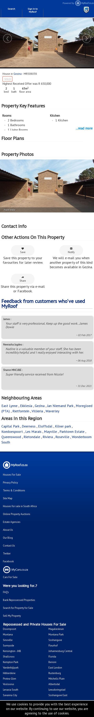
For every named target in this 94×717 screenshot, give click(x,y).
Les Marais (33, 431)
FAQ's (6, 592)
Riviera (48, 437)
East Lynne (9, 405)
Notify (71, 250)
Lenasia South (10, 689)
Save (23, 250)
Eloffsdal (45, 426)
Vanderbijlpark (10, 667)
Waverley (52, 411)
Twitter (7, 553)
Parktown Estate (71, 431)
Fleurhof (53, 645)
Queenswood (11, 437)
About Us (8, 530)
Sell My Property (12, 615)
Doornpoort (9, 629)
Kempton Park (10, 662)
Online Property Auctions (16, 514)
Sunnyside (8, 645)
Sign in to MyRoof (33, 10)
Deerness (29, 426)
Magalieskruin (56, 629)
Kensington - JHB (12, 651)
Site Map (7, 498)
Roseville (62, 437)
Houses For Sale (12, 474)
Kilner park (63, 426)
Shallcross (9, 656)
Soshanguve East (57, 695)
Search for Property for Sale (18, 608)
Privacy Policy (10, 482)
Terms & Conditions (14, 490)
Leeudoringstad (56, 689)
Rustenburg (54, 673)
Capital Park (10, 426)
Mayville (50, 431)
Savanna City (10, 695)
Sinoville (8, 640)
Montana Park (56, 634)
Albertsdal (54, 684)
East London (55, 667)
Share (23, 279)
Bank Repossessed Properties (19, 600)
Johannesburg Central (60, 651)
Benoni (52, 662)
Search (11, 8)
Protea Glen (9, 678)
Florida (52, 656)
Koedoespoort (12, 431)
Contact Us (9, 545)
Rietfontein (20, 411)
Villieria (37, 411)
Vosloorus (8, 684)
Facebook (8, 561)
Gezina (18, 73)
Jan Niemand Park (60, 405)
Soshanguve (55, 640)
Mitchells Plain (56, 678)
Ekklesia (26, 405)
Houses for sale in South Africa (20, 506)
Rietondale (32, 437)
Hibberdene (9, 673)
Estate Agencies (11, 522)
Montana (8, 634)
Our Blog (8, 537)
